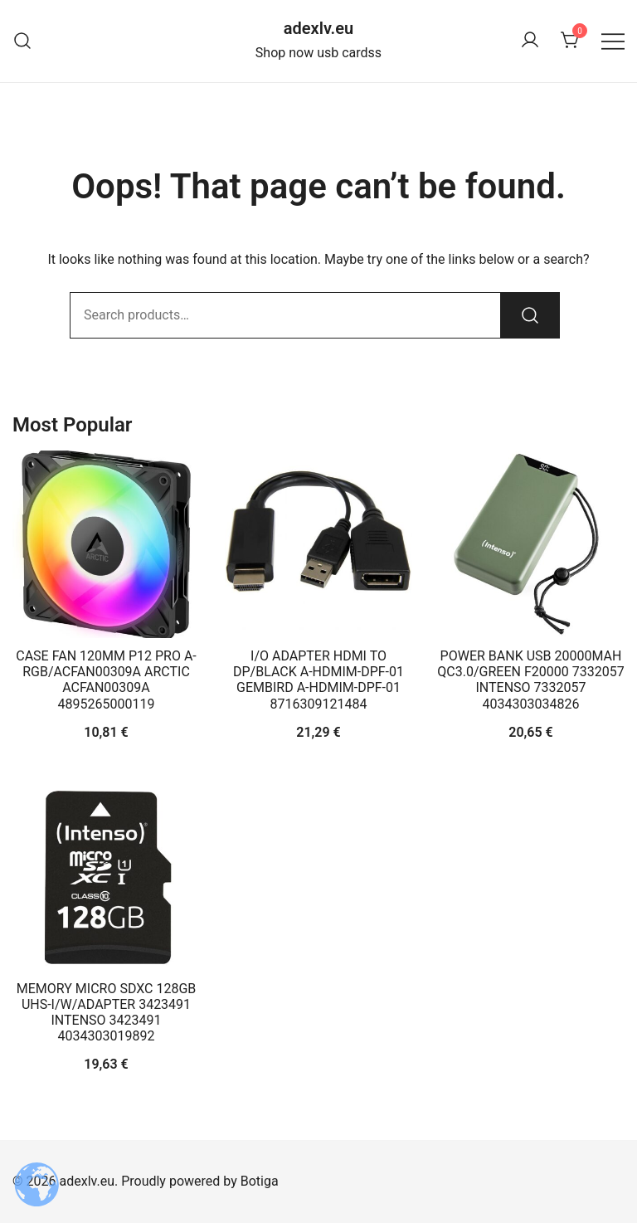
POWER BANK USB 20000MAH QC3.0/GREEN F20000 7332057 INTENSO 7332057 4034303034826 (530, 680)
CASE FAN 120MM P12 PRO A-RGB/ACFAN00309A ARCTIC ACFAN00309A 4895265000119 (106, 680)
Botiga (260, 1181)
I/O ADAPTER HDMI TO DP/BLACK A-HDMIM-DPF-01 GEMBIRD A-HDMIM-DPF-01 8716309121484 (318, 680)
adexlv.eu (318, 28)
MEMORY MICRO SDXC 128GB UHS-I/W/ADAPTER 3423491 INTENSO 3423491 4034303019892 (107, 1013)
